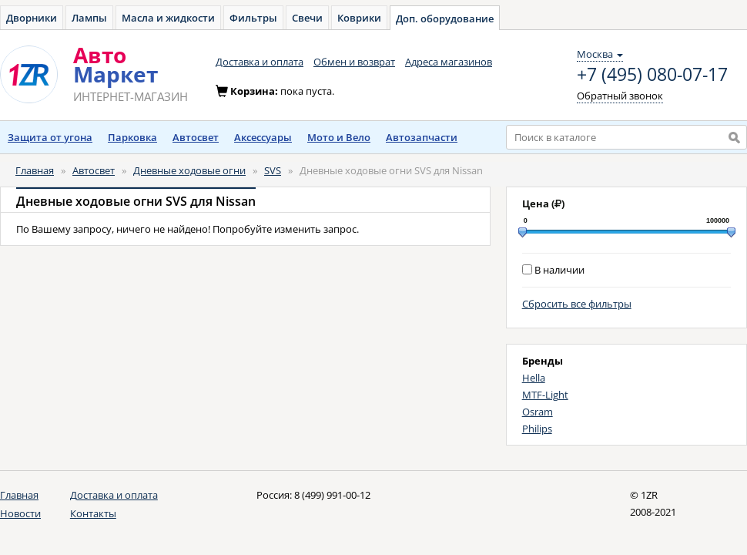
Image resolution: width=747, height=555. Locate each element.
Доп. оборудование (445, 18)
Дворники (31, 18)
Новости (20, 513)
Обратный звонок (620, 96)
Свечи (307, 18)
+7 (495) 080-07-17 (652, 74)
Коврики (359, 18)
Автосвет (196, 137)
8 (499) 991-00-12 (332, 495)
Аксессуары (263, 137)
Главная (34, 170)
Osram (537, 412)
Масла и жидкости (168, 18)
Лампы (89, 18)
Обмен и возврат (354, 62)
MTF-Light (545, 395)
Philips (537, 429)
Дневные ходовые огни (189, 170)
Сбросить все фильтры (576, 304)
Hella (533, 378)
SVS (272, 170)
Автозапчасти (421, 137)
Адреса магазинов (448, 62)
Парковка (132, 137)
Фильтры (253, 18)
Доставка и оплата (259, 62)
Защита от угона (50, 137)
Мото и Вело (338, 137)
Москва (600, 54)
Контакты (93, 513)
